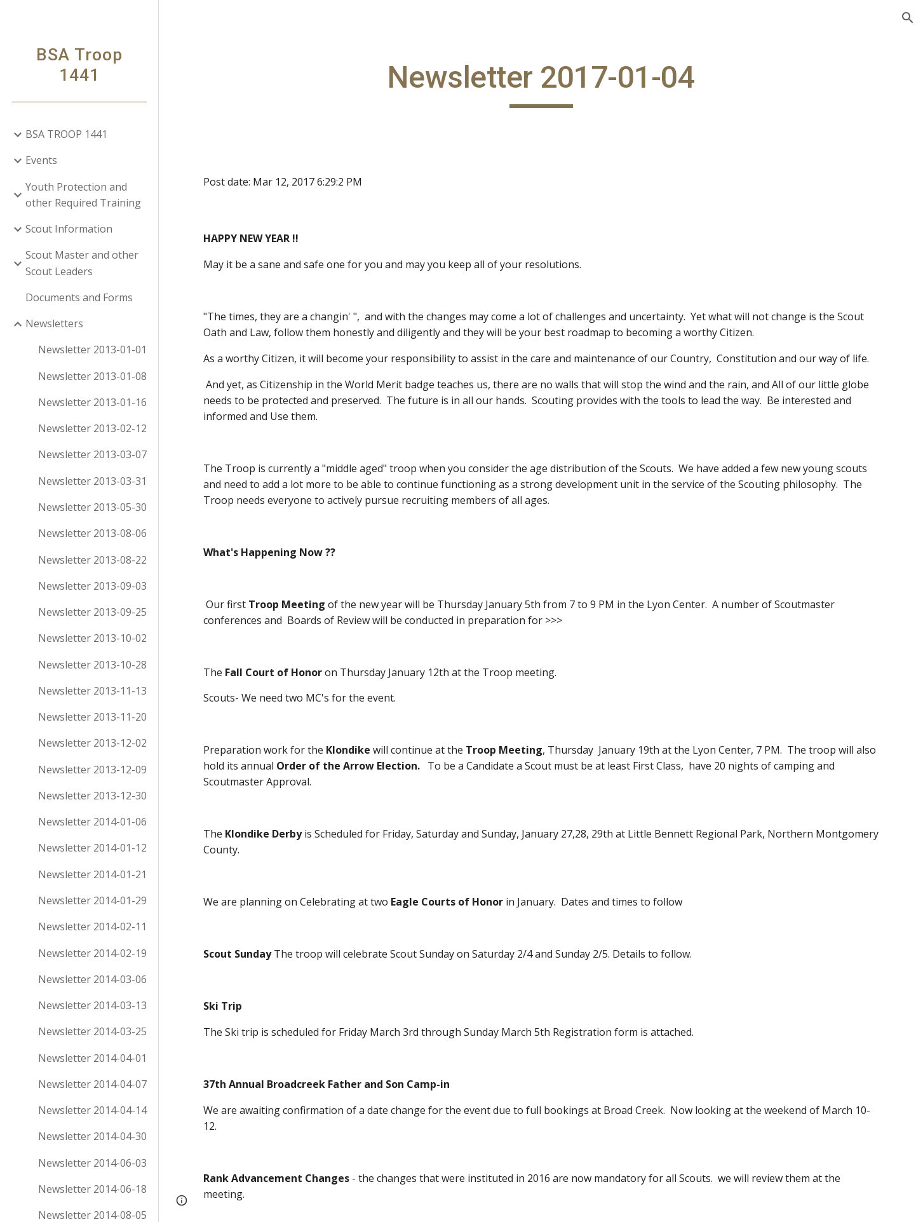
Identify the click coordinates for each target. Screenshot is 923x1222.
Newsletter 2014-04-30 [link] (92, 1136)
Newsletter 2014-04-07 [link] (92, 1084)
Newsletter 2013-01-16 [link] (92, 402)
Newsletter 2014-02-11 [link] (92, 926)
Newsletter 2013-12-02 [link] (92, 743)
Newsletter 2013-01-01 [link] (92, 349)
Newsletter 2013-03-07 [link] (92, 454)
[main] (540, 83)
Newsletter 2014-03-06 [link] (92, 979)
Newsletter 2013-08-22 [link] (92, 560)
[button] (908, 18)
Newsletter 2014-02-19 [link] (92, 953)
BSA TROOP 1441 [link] (66, 134)
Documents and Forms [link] (79, 297)
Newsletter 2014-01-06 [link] (92, 822)
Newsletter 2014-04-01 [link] (92, 1058)
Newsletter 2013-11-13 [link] (92, 691)
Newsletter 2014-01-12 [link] (92, 848)
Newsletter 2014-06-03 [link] (92, 1163)
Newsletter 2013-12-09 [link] (92, 770)
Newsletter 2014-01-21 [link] (92, 874)
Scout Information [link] (68, 229)
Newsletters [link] (54, 323)
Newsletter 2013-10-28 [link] (92, 665)
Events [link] (41, 160)
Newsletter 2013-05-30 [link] (92, 507)
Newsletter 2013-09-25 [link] (92, 612)
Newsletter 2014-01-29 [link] (92, 900)
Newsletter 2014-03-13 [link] (92, 1005)
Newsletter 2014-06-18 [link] (92, 1189)
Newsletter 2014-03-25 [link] (92, 1031)
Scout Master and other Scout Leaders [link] (81, 263)
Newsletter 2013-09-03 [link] (92, 586)
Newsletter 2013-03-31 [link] (92, 481)
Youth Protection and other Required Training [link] (83, 195)
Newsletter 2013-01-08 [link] (92, 376)
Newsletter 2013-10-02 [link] (92, 638)
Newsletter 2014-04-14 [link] (92, 1110)
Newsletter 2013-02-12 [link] (92, 428)
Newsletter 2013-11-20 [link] (92, 717)
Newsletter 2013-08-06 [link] (92, 533)
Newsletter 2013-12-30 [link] (92, 796)
